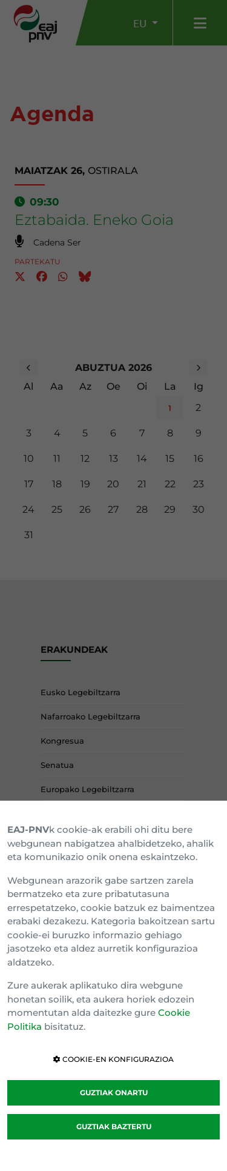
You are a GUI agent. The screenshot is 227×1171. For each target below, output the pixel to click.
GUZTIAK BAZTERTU (113, 1126)
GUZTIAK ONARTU (114, 1092)
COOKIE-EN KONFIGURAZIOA (113, 1059)
